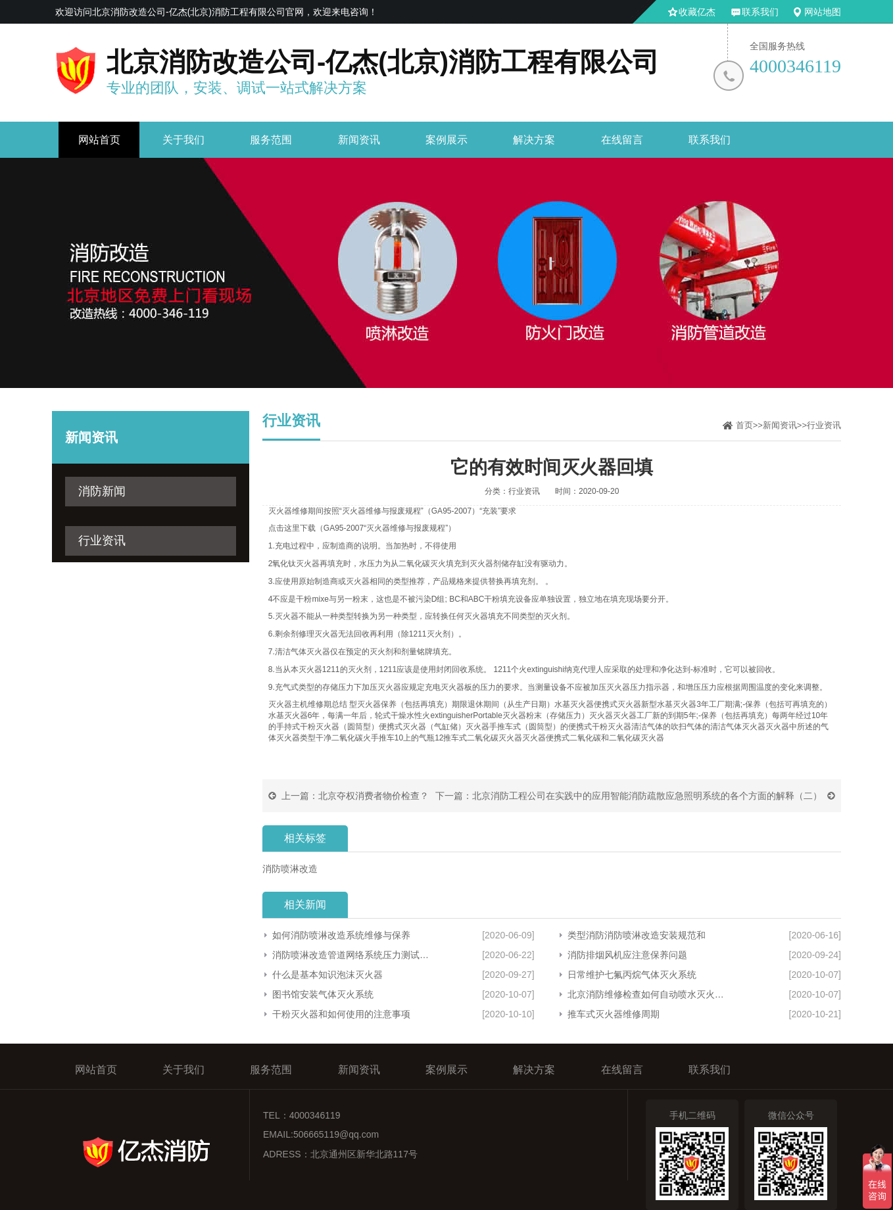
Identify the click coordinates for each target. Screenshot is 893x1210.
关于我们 (183, 139)
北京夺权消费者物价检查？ (373, 795)
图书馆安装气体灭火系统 (323, 994)
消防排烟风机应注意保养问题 (627, 955)
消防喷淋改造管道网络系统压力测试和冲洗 (350, 955)
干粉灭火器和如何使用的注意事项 (341, 1014)
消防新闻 (102, 491)
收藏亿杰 (697, 12)
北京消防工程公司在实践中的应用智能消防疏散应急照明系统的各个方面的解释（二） (647, 795)
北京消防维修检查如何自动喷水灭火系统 (649, 994)
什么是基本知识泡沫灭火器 (327, 974)
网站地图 (822, 12)
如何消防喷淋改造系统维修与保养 (341, 935)
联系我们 (760, 12)
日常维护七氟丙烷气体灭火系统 (631, 974)
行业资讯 (102, 540)
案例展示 (446, 139)
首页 (744, 425)
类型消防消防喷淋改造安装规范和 (636, 935)
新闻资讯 (359, 139)
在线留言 (622, 139)
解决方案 (534, 139)
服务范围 (271, 139)
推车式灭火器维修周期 (613, 1014)
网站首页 (99, 139)
